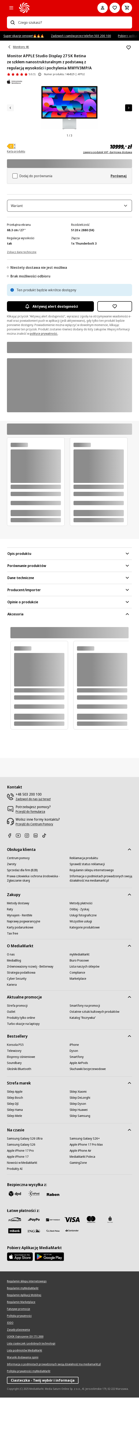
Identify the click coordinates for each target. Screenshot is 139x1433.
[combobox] (73, 22)
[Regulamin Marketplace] (21, 1337)
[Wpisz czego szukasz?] (12, 22)
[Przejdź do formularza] (30, 847)
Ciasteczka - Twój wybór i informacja (42, 1415)
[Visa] (72, 1255)
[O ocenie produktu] (39, 74)
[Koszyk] (127, 8)
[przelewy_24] (15, 1254)
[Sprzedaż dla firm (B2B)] (22, 905)
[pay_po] (34, 1254)
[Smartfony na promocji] (85, 1041)
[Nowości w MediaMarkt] (22, 1198)
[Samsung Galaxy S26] (21, 1180)
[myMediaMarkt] (80, 990)
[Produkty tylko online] (21, 1053)
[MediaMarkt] (52, 8)
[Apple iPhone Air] (80, 1186)
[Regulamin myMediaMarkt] (22, 1323)
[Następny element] (128, 107)
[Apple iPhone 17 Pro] (20, 1186)
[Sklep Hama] (15, 1145)
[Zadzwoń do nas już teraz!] (33, 834)
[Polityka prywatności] (19, 1351)
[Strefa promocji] (17, 1041)
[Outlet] (11, 1047)
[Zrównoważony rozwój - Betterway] (30, 1002)
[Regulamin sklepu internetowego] (92, 905)
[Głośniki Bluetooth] (19, 1104)
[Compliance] (77, 1008)
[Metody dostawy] (18, 938)
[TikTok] (46, 871)
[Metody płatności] (81, 938)
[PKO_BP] (110, 1254)
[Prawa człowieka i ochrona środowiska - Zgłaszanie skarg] (38, 913)
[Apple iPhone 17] (18, 1192)
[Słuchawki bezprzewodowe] (88, 1104)
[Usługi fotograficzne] (83, 951)
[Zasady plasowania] (18, 1365)
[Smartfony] (77, 1092)
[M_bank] (15, 1266)
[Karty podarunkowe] (20, 963)
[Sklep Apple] (15, 1127)
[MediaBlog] (14, 996)
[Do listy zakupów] (115, 8)
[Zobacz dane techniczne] (21, 287)
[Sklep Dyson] (78, 1139)
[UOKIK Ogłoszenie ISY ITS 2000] (25, 1372)
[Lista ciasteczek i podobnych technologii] (31, 1379)
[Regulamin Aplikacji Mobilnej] (24, 1330)
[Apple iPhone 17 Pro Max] (86, 1180)
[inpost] (34, 1229)
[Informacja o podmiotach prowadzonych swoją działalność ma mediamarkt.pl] (101, 913)
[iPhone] (74, 1080)
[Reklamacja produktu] (84, 893)
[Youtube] (20, 871)
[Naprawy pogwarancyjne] (23, 957)
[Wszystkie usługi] (81, 957)
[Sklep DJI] (13, 1139)
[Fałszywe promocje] (18, 1344)
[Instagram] (28, 871)
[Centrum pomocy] (18, 893)
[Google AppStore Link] (49, 1292)
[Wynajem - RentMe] (19, 951)
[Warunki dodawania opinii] (22, 1393)
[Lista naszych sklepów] (84, 1002)
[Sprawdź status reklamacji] (87, 899)
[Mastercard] (91, 1254)
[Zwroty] (11, 899)
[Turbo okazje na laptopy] (23, 1059)
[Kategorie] (11, 7)
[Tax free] (12, 969)
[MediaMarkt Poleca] (82, 1192)
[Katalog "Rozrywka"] (83, 1053)
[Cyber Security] (16, 1014)
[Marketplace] (78, 1014)
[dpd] (15, 1229)
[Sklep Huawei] (79, 1145)
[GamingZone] (78, 1198)
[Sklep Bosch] (15, 1133)
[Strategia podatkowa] (21, 1008)
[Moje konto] (102, 8)
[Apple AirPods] (79, 1098)
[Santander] (72, 1267)
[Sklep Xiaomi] (78, 1127)
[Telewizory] (14, 1086)
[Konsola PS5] (15, 1080)
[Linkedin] (37, 871)
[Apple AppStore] (20, 1292)
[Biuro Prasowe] (79, 996)
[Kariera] (12, 1020)
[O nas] (11, 990)
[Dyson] (74, 1086)
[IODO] (10, 1358)
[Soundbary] (14, 1098)
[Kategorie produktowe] (85, 963)
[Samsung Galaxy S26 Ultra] (25, 1174)
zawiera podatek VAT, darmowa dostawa (107, 152)
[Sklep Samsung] (80, 1151)
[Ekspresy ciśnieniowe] (21, 1092)
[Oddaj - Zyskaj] (79, 945)
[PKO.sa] (53, 1266)
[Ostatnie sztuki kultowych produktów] (94, 1047)
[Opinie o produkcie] (21, 74)
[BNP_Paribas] (53, 1254)
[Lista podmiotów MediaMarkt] (24, 1386)
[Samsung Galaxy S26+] (85, 1174)
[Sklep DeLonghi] (80, 1133)
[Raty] (10, 945)
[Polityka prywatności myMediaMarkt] (28, 1406)
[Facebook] (11, 871)
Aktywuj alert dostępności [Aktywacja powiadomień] (50, 342)
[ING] (34, 1266)
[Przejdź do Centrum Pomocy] (34, 859)
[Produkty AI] (15, 1204)
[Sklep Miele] (14, 1151)
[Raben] (53, 1229)
